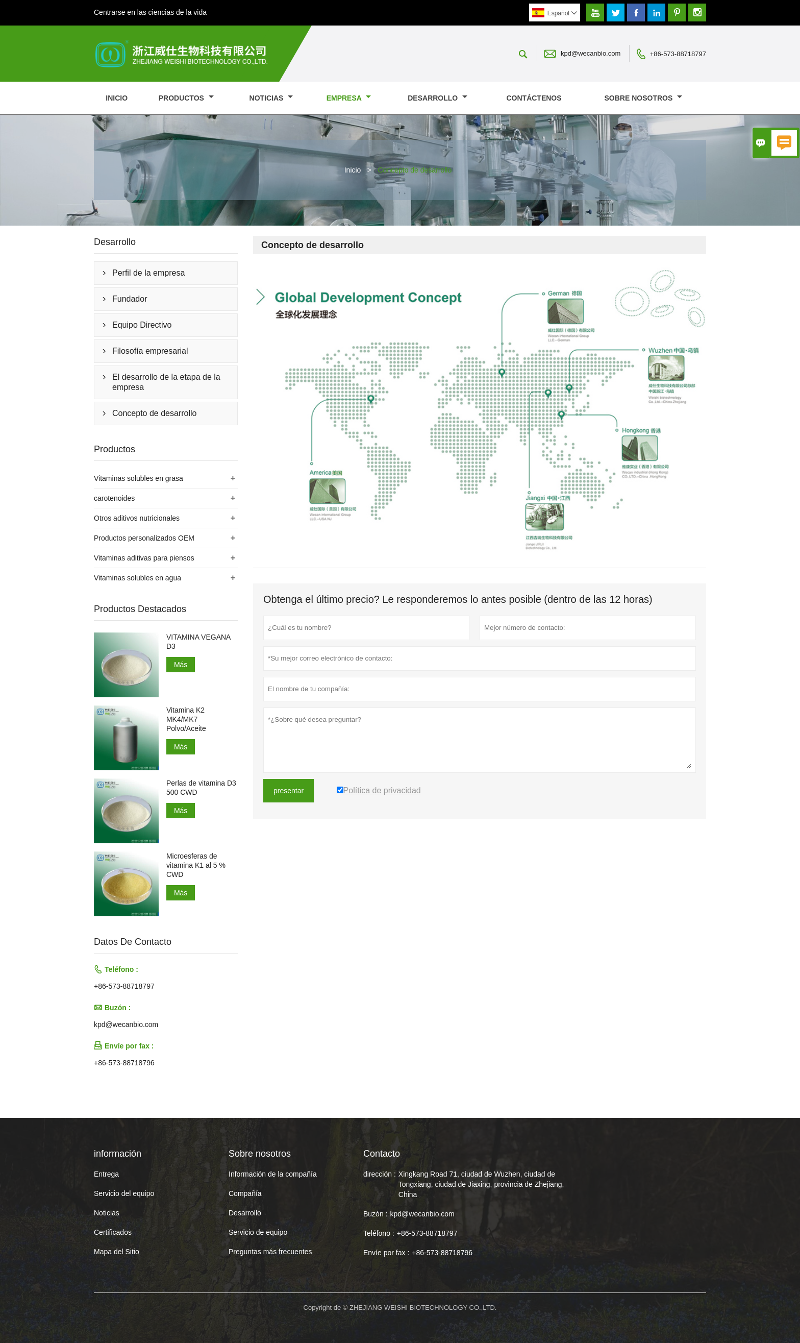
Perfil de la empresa (148, 272)
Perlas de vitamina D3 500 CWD (201, 787)
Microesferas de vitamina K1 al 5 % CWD (196, 865)
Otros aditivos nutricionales (137, 518)
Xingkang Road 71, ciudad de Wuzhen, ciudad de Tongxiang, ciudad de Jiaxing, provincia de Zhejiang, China (481, 1184)
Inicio (117, 98)
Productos (186, 98)
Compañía (245, 1193)
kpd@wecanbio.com (590, 53)
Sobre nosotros (644, 98)
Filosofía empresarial (150, 351)
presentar (288, 791)
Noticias (106, 1213)
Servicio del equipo (124, 1193)
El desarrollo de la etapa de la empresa (166, 382)
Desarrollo (437, 98)
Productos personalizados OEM (144, 538)
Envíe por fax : (386, 1253)
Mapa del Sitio (116, 1252)
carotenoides (114, 498)
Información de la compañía (273, 1174)
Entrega (106, 1174)
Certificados (113, 1232)
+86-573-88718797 (678, 54)
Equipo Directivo (142, 325)
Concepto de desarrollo (154, 413)
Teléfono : (378, 1233)
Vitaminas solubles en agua (137, 578)
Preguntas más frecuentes (270, 1252)
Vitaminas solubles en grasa (138, 478)
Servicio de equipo (258, 1232)
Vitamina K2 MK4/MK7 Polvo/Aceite (186, 719)
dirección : (379, 1174)
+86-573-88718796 (124, 1063)
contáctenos (533, 98)
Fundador (129, 299)
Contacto (381, 1154)
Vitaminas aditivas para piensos (144, 558)
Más (180, 665)
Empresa (349, 98)
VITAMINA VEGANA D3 (198, 641)
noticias (271, 98)
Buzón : (375, 1214)
